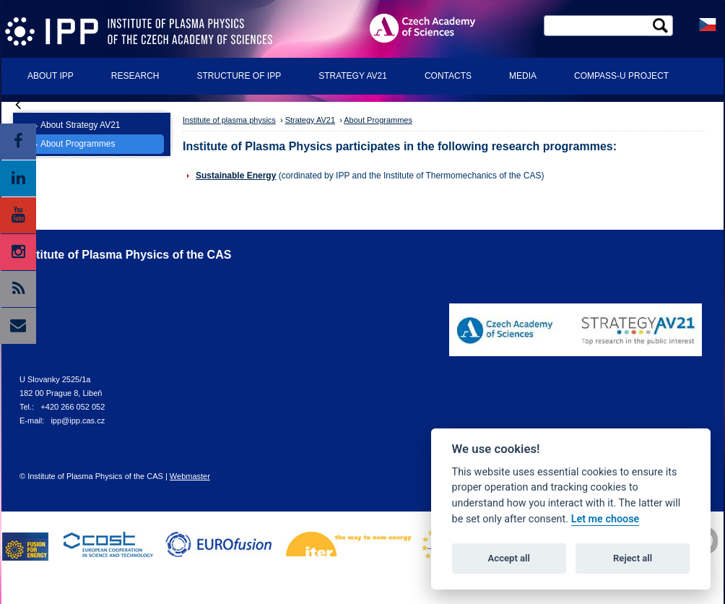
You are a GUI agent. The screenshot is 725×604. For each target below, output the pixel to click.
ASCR (434, 28)
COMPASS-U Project (621, 76)
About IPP (50, 76)
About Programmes (77, 144)
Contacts (448, 76)
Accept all (509, 558)
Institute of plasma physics (229, 120)
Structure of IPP (238, 76)
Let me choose (605, 519)
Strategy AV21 (352, 76)
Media (523, 76)
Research (135, 76)
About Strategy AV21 (80, 125)
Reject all (632, 558)
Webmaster (190, 476)
